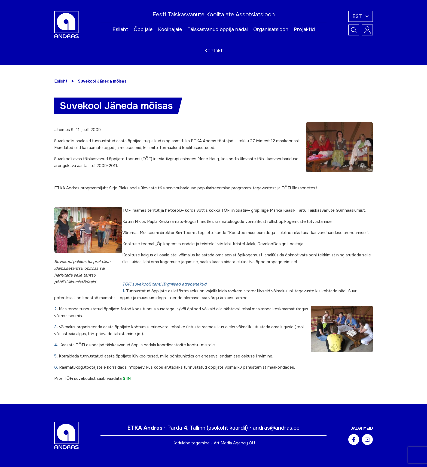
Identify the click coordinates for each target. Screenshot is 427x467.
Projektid (304, 29)
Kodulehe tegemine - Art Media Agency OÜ (213, 443)
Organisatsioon (270, 29)
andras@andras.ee (276, 427)
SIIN (127, 378)
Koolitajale (170, 29)
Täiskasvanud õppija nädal (217, 29)
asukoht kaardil (227, 427)
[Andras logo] (66, 24)
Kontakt (213, 51)
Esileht (120, 29)
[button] (360, 16)
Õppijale (143, 29)
